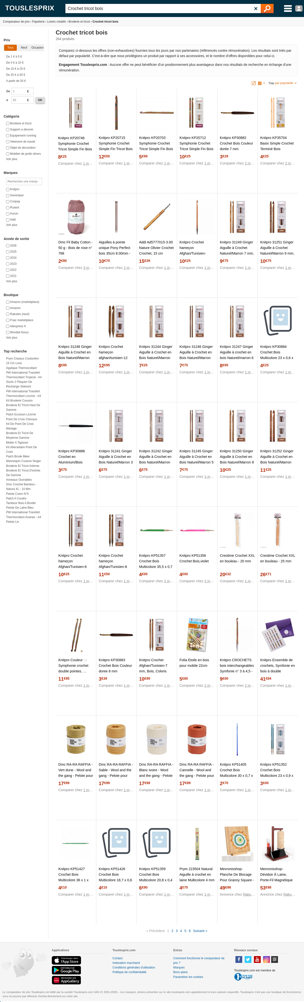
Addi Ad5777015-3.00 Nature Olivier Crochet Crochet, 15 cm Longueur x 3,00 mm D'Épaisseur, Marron (156, 253)
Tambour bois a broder (21, 503)
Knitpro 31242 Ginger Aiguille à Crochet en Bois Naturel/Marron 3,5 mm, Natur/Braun (155, 459)
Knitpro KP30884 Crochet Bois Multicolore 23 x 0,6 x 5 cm (276, 355)
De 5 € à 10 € (15, 62)
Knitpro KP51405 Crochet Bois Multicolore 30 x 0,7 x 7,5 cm (236, 772)
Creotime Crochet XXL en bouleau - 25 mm (277, 558)
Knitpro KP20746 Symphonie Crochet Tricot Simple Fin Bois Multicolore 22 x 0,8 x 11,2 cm (75, 149)
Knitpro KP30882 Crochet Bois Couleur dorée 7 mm (236, 143)
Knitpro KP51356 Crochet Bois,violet (194, 558)
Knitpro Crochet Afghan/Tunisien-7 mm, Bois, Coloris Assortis (153, 668)
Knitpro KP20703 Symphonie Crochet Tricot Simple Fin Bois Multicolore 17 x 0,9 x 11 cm (156, 149)
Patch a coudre (16, 498)
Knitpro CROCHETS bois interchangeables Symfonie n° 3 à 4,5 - (237, 665)
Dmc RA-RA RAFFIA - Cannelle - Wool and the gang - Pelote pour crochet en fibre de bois (196, 775)
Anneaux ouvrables (19, 479)
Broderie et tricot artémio (22, 466)
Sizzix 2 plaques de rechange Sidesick (19, 384)
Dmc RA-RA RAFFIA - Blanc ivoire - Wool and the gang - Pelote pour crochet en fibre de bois (156, 775)
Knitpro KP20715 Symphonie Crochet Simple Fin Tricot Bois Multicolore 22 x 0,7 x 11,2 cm (116, 149)
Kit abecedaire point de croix (21, 449)
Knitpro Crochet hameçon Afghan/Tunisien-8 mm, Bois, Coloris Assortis (113, 567)
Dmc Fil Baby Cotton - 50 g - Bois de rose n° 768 (75, 247)
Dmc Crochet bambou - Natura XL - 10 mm (21, 487)
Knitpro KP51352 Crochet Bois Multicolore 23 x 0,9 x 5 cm (276, 772)
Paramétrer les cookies (188, 977)
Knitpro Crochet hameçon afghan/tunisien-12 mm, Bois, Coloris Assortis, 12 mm (113, 358)
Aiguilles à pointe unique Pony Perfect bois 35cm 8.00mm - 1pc (114, 250)
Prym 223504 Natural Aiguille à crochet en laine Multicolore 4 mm (197, 874)
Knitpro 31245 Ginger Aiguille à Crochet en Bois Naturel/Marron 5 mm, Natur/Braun (196, 459)
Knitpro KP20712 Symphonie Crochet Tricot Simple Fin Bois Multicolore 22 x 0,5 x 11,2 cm (196, 149)
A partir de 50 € (16, 81)
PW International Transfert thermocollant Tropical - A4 (24, 375)
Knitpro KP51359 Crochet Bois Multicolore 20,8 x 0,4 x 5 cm (155, 877)
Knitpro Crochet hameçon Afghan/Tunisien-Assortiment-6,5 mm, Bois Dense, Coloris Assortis (195, 256)
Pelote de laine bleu (20, 507)
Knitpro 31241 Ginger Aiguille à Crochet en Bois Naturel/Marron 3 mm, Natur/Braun (116, 459)
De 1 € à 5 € (14, 56)
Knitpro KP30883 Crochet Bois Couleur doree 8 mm (115, 665)
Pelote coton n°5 (17, 494)
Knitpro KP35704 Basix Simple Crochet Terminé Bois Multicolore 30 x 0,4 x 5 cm (277, 149)
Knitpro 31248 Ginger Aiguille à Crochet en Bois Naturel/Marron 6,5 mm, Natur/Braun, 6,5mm (75, 358)
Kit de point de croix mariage (20, 426)
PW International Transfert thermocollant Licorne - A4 (23, 394)
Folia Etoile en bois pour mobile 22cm (194, 663)
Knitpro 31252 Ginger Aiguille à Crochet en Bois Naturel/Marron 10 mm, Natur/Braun (277, 459)
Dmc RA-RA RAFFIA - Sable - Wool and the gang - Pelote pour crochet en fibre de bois (116, 775)
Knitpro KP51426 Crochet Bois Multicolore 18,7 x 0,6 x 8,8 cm (115, 877)
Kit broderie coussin (19, 400)
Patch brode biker (18, 456)
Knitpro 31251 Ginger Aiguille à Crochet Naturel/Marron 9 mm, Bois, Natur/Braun (277, 250)
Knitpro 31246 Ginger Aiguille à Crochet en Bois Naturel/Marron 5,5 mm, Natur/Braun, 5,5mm (196, 358)
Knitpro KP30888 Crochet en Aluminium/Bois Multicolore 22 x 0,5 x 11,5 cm (74, 462)
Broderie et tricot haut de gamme (23, 407)
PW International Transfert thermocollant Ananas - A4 (23, 515)
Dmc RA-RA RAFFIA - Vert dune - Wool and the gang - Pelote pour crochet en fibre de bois (75, 775)
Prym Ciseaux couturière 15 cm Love (22, 361)
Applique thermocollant (21, 368)
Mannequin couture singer (23, 461)
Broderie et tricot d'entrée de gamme (23, 473)
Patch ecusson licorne (21, 414)
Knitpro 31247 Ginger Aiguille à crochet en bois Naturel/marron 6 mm (236, 355)
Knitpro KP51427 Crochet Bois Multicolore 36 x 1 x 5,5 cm (73, 877)
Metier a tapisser (17, 442)
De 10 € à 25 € (15, 68)
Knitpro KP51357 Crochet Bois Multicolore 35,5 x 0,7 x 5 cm (155, 564)
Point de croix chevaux (21, 419)
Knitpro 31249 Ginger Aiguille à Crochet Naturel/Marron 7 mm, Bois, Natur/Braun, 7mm (237, 253)
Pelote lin (12, 521)
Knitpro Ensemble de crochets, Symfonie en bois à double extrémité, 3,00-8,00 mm (277, 671)
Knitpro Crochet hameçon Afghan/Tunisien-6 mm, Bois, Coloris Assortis (72, 567)
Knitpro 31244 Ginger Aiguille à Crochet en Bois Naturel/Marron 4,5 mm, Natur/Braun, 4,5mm (156, 358)
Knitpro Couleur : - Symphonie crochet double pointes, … (73, 665)
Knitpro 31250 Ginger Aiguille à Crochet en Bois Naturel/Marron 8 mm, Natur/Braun (237, 459)
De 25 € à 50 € (15, 75)
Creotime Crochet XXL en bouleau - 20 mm (237, 558)
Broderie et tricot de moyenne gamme (19, 435)
